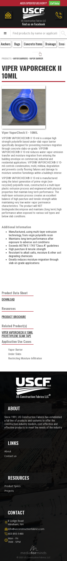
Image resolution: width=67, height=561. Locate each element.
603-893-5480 (16, 533)
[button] (5, 33)
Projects (9, 490)
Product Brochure (14, 317)
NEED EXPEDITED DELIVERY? (33, 3)
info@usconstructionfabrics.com (26, 529)
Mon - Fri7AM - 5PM (14, 540)
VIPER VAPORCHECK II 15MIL (17, 332)
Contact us (10, 456)
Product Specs (12, 486)
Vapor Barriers (20, 58)
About (7, 451)
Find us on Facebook (33, 24)
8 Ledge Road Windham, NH (16, 522)
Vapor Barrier (36, 58)
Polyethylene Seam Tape (16, 336)
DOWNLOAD (8, 299)
